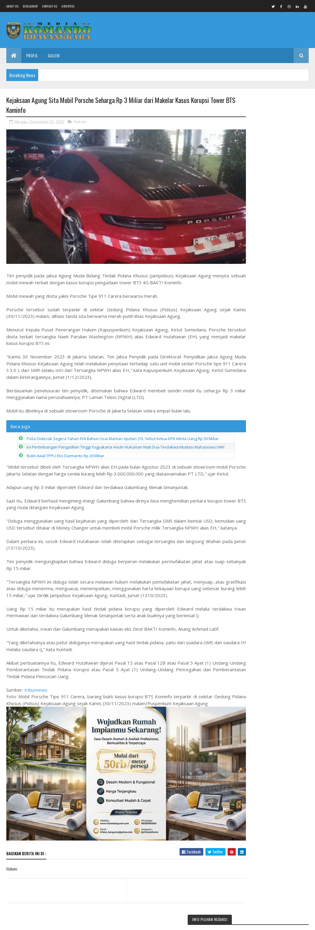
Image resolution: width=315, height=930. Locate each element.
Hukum (80, 122)
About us (12, 6)
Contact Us (49, 6)
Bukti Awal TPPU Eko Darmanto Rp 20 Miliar (65, 460)
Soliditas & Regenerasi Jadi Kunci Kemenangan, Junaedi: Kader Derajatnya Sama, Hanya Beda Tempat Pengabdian (273, 464)
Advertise (68, 6)
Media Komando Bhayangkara (60, 921)
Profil (32, 55)
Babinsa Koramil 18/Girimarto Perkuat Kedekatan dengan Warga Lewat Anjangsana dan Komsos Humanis (269, 126)
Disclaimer (30, 6)
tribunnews (35, 708)
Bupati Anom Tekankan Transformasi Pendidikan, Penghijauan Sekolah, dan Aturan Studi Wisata (273, 601)
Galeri (54, 55)
